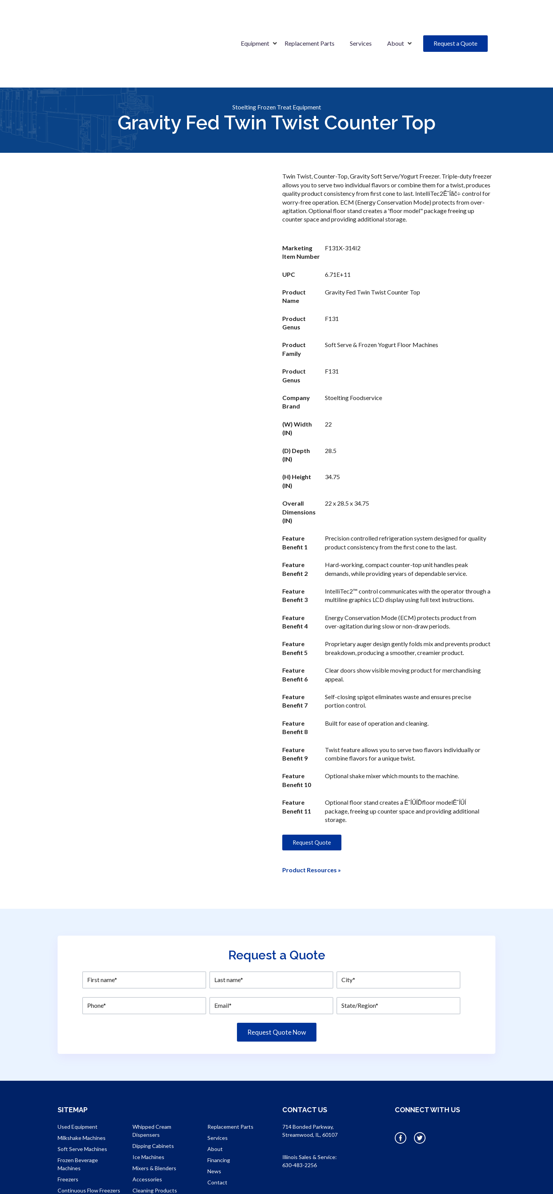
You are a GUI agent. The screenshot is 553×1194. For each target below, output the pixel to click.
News (214, 1131)
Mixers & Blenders (154, 1128)
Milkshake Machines (82, 1098)
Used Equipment (78, 1087)
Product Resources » (311, 830)
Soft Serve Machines (82, 1109)
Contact (217, 1142)
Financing (218, 1120)
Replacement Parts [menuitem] (309, 23)
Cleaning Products (154, 1151)
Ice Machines (148, 1117)
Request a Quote (455, 23)
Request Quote (312, 802)
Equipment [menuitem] (255, 23)
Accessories (147, 1139)
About (215, 1109)
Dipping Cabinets (153, 1106)
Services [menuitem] (361, 23)
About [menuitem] (395, 23)
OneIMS (354, 1181)
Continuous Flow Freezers (89, 1151)
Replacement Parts (230, 1087)
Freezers (68, 1139)
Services (217, 1098)
